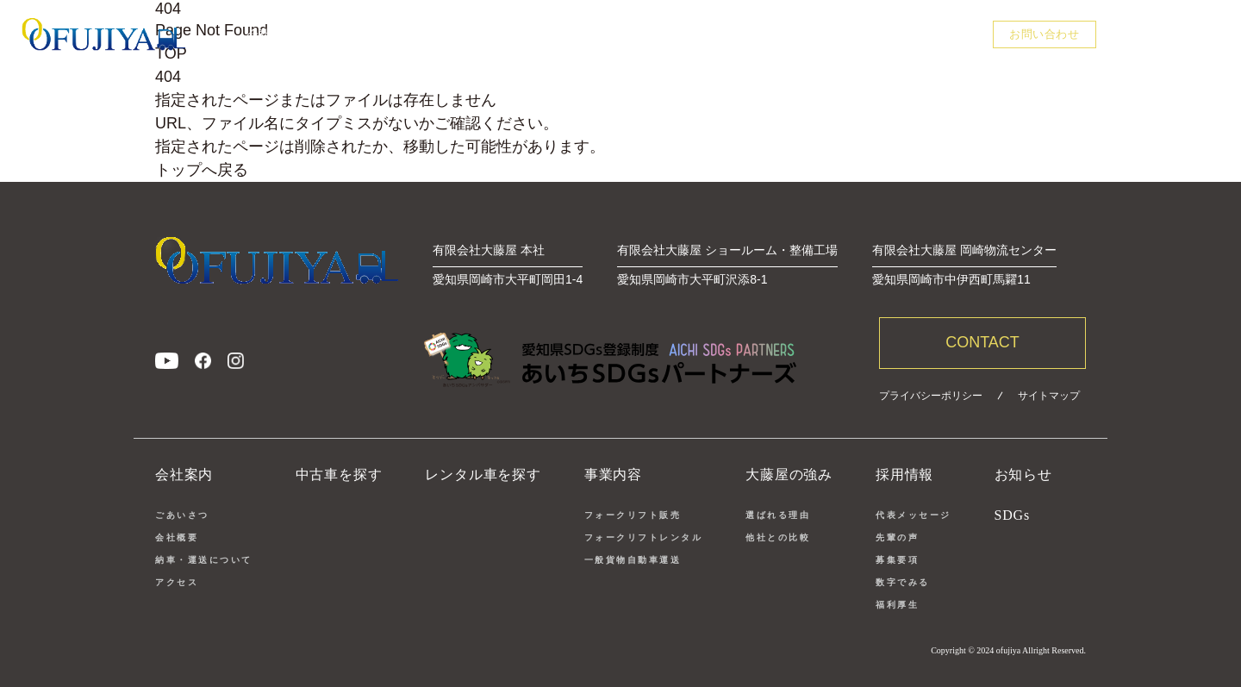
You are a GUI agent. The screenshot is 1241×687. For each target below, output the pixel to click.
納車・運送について (204, 560)
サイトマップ (1049, 396)
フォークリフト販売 (633, 515)
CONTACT (982, 342)
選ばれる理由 (777, 515)
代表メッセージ (913, 515)
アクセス (176, 582)
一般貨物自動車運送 (633, 560)
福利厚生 (897, 604)
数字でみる (903, 582)
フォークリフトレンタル (643, 537)
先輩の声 (897, 537)
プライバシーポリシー (930, 396)
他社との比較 (777, 537)
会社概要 (176, 537)
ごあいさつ (182, 515)
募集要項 (897, 560)
